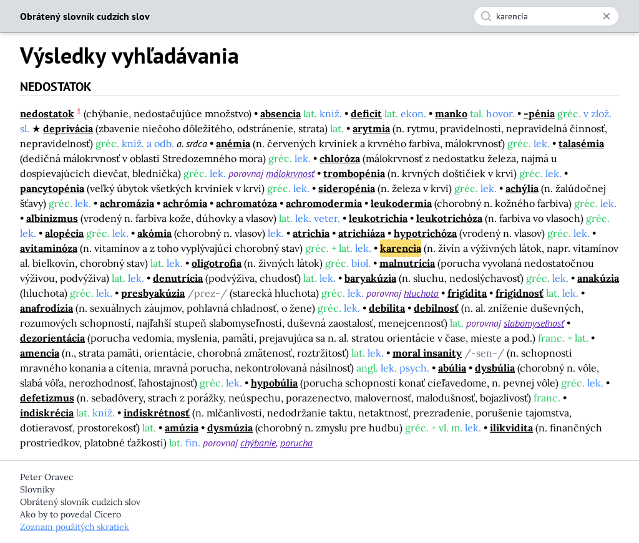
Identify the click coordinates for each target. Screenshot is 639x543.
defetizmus (47, 398)
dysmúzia (230, 427)
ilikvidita (511, 427)
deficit (366, 113)
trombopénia (354, 173)
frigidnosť (519, 293)
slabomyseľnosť (534, 323)
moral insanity (427, 353)
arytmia (371, 128)
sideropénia (346, 188)
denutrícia (178, 278)
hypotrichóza (425, 233)
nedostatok (47, 113)
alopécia (64, 233)
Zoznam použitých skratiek (74, 526)
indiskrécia (47, 412)
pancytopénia (52, 188)
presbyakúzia (153, 293)
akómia (154, 233)
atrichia (311, 233)
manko (451, 113)
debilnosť (436, 308)
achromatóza (246, 203)
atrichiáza (361, 233)
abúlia (452, 368)
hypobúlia (274, 383)
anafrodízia (46, 308)
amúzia (181, 427)
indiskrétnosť (157, 412)
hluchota (421, 293)
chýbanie (258, 442)
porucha (296, 442)
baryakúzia (370, 278)
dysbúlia (495, 368)
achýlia (522, 188)
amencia (39, 353)
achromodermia (324, 203)
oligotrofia (216, 263)
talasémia (581, 143)
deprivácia (68, 128)
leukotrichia (378, 218)
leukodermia (401, 203)
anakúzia (598, 278)
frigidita (467, 293)
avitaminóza (48, 248)
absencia (280, 113)
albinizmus (52, 218)
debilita (387, 308)
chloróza (340, 158)
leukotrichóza (449, 218)
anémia (233, 143)
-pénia (539, 113)
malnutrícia (407, 263)
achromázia (127, 203)
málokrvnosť (290, 173)
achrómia (185, 203)
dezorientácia (52, 338)
